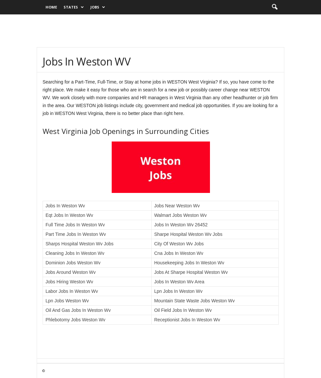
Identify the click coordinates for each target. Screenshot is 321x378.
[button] (274, 7)
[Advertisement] (160, 31)
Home (51, 7)
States (74, 7)
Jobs (97, 7)
